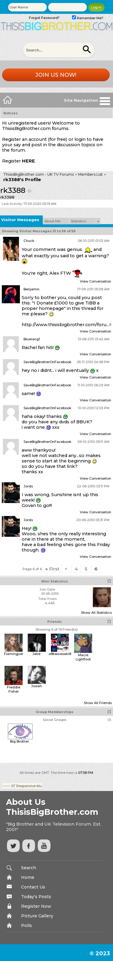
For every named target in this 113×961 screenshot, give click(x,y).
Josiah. (36, 686)
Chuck (29, 241)
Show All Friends (98, 703)
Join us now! (55, 75)
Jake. (36, 654)
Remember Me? (87, 18)
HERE (28, 161)
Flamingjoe (13, 654)
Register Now (36, 906)
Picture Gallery (37, 916)
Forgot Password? (44, 18)
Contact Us (33, 887)
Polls (26, 925)
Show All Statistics (96, 612)
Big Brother (19, 741)
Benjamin (31, 289)
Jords (28, 486)
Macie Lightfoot (83, 657)
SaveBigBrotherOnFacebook (47, 362)
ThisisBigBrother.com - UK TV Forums (38, 174)
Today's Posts (36, 896)
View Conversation (95, 281)
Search (28, 867)
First (52, 569)
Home (27, 877)
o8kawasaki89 (61, 654)
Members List (90, 174)
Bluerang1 (32, 339)
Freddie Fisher (13, 689)
